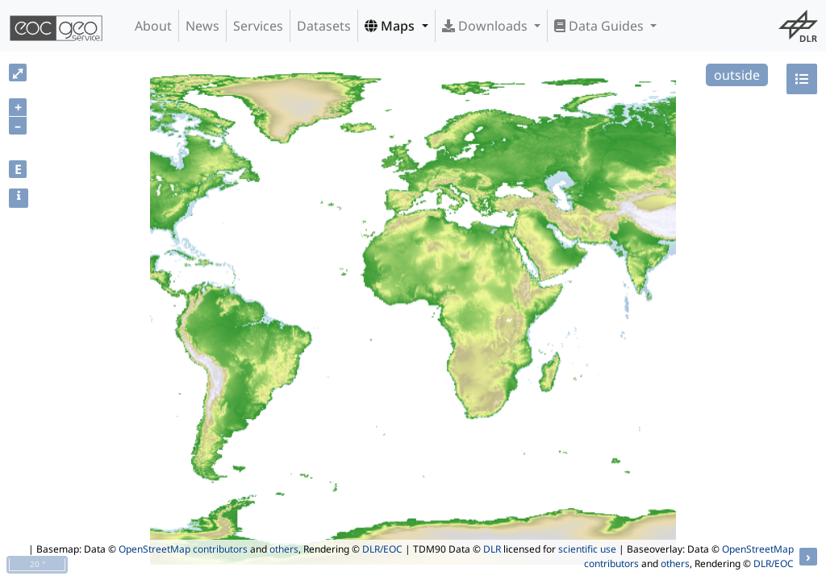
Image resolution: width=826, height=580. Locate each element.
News (202, 26)
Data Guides (600, 26)
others (283, 549)
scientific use (587, 549)
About (153, 26)
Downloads (486, 26)
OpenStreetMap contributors (183, 549)
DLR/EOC (382, 549)
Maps (391, 26)
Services (258, 26)
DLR (492, 549)
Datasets (324, 26)
